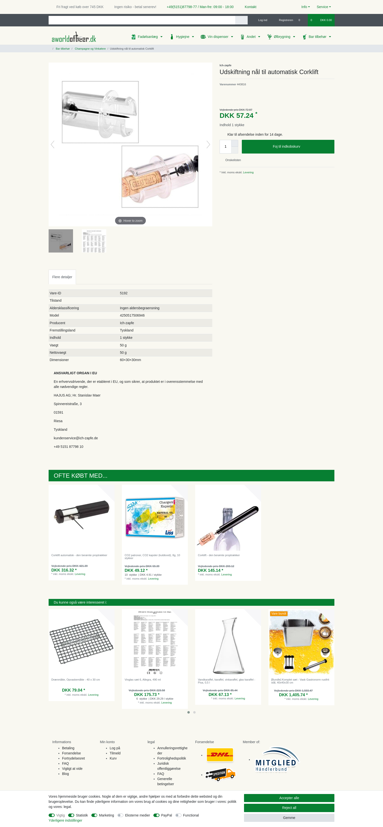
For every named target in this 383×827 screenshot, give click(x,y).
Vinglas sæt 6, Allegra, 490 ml (143, 679)
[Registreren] (283, 20)
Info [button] (304, 7)
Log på (115, 748)
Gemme (289, 818)
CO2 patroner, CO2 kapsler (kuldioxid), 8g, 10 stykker (152, 557)
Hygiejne (183, 37)
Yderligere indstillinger (65, 820)
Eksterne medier (137, 815)
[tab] (62, 277)
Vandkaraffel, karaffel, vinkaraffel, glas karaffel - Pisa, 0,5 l (226, 681)
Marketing (106, 815)
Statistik (82, 815)
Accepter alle (289, 798)
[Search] (241, 20)
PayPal (166, 815)
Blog (65, 774)
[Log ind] (260, 20)
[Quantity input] (225, 147)
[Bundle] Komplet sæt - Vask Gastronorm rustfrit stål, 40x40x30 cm (300, 681)
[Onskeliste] (302, 20)
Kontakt (248, 7)
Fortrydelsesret (73, 758)
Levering (248, 172)
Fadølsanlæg (148, 37)
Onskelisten (231, 160)
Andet (251, 37)
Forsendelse (71, 753)
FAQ (65, 763)
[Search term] (142, 20)
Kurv (113, 758)
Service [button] (322, 7)
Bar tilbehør (318, 37)
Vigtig (60, 815)
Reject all (289, 808)
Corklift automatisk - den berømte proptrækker (79, 555)
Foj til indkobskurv (302, 146)
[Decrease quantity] (234, 150)
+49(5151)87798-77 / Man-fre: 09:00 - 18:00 (198, 7)
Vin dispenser (218, 37)
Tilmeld (115, 753)
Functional (191, 815)
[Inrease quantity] (234, 143)
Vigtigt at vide (72, 769)
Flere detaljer (62, 277)
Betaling (68, 748)
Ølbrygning (282, 37)
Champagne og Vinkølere (90, 48)
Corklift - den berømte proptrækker (219, 555)
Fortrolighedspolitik (171, 758)
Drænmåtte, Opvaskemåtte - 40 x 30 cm (75, 679)
